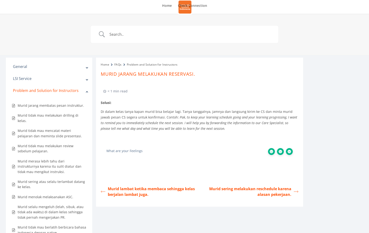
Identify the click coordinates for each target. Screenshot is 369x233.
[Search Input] (190, 34)
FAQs (118, 65)
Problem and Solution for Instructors (152, 65)
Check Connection (192, 6)
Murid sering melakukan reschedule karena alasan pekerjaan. (253, 191)
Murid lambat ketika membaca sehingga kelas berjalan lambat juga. (148, 191)
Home (167, 6)
